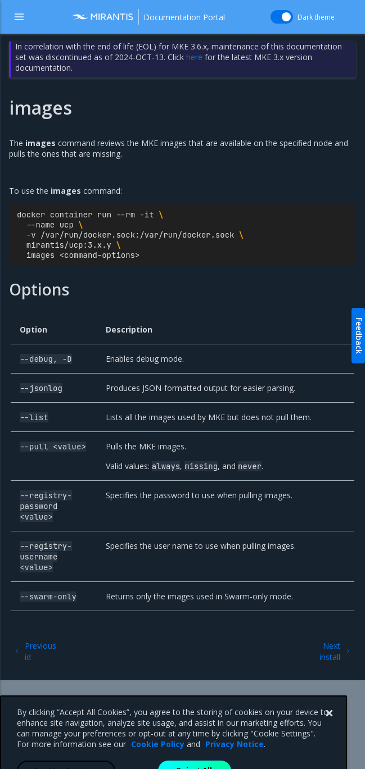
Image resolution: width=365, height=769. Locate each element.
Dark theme (316, 17)
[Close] (329, 736)
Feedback (359, 335)
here (194, 57)
